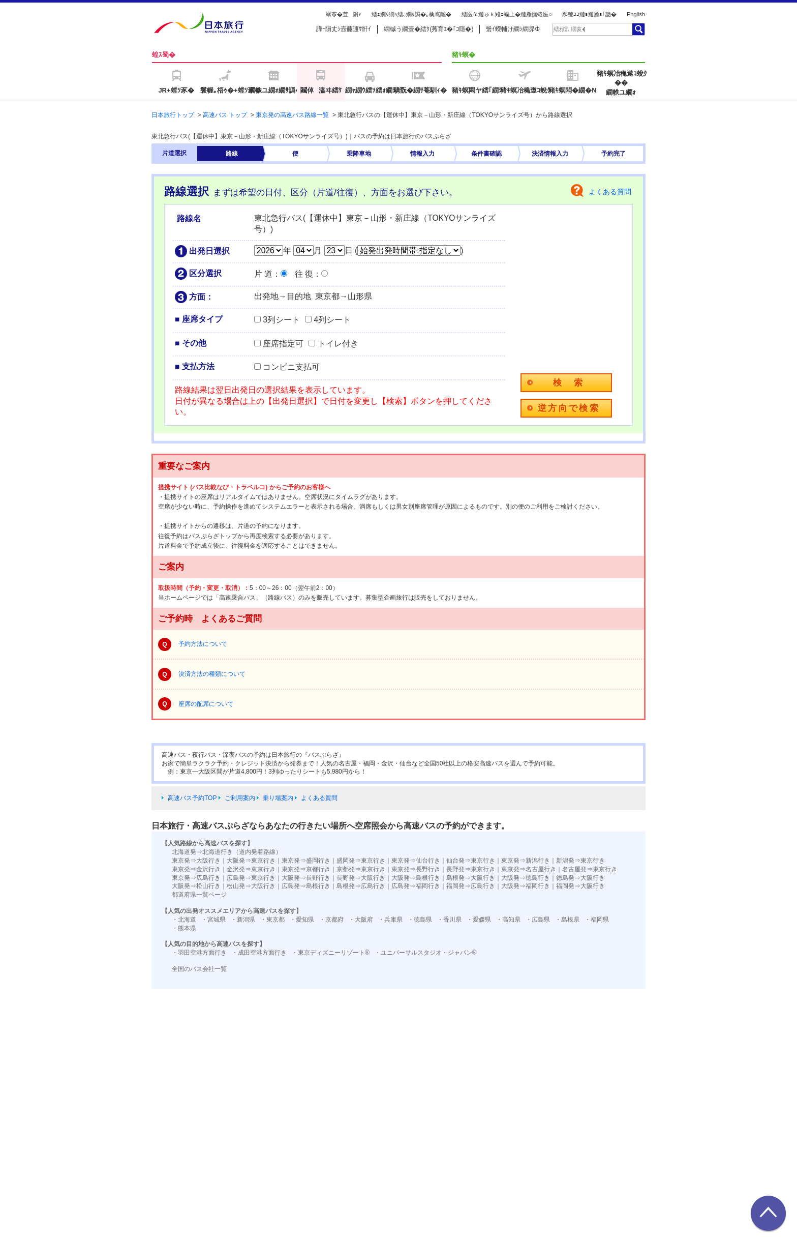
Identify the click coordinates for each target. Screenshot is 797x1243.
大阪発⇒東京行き (251, 860)
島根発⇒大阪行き (470, 877)
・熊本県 (184, 928)
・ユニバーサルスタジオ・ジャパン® (426, 952)
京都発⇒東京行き (360, 869)
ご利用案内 (240, 798)
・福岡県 (597, 919)
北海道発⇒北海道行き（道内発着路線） (227, 851)
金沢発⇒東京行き (251, 869)
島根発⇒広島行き (360, 886)
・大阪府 (361, 919)
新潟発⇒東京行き (580, 860)
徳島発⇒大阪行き (580, 877)
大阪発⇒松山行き (196, 886)
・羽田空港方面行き (199, 952)
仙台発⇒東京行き (470, 860)
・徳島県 (420, 919)
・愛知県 (302, 919)
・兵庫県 (390, 919)
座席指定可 (283, 343)
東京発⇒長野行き (415, 869)
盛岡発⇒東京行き (360, 860)
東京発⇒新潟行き (525, 860)
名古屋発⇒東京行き (589, 869)
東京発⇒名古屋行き (528, 869)
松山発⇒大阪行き (251, 886)
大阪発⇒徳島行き (525, 877)
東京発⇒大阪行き (196, 860)
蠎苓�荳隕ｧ (343, 14)
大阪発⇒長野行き (306, 877)
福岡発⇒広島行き (470, 886)
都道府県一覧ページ (199, 894)
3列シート (281, 319)
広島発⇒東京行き (251, 877)
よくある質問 (610, 192)
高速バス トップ (225, 115)
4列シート (332, 319)
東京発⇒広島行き (196, 877)
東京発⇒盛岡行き (306, 860)
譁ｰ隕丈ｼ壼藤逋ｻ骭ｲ (343, 29)
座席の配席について (205, 703)
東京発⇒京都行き (306, 869)
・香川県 (449, 919)
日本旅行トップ (172, 115)
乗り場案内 (278, 798)
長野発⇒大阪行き (360, 877)
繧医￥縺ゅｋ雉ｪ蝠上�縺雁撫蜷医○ (507, 14)
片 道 (263, 274)
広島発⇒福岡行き (415, 886)
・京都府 (331, 919)
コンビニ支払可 (291, 367)
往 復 (304, 274)
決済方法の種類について (212, 673)
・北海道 (184, 919)
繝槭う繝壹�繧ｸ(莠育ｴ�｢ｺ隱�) (428, 29)
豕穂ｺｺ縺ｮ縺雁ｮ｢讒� (589, 14)
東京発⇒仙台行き (415, 860)
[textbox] (569, 29)
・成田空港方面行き (259, 952)
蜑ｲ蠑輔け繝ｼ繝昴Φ (513, 29)
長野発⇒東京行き (470, 869)
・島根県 (567, 919)
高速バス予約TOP (192, 798)
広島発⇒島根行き (306, 886)
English (636, 14)
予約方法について (202, 643)
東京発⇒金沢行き (196, 869)
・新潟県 (243, 919)
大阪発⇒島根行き (415, 877)
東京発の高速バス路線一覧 (292, 115)
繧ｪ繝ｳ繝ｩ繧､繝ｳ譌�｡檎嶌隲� (411, 14)
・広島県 (538, 919)
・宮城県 (213, 919)
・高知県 (508, 919)
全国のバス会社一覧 (199, 968)
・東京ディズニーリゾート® (331, 952)
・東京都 (272, 919)
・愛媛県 (479, 919)
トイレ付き (338, 343)
